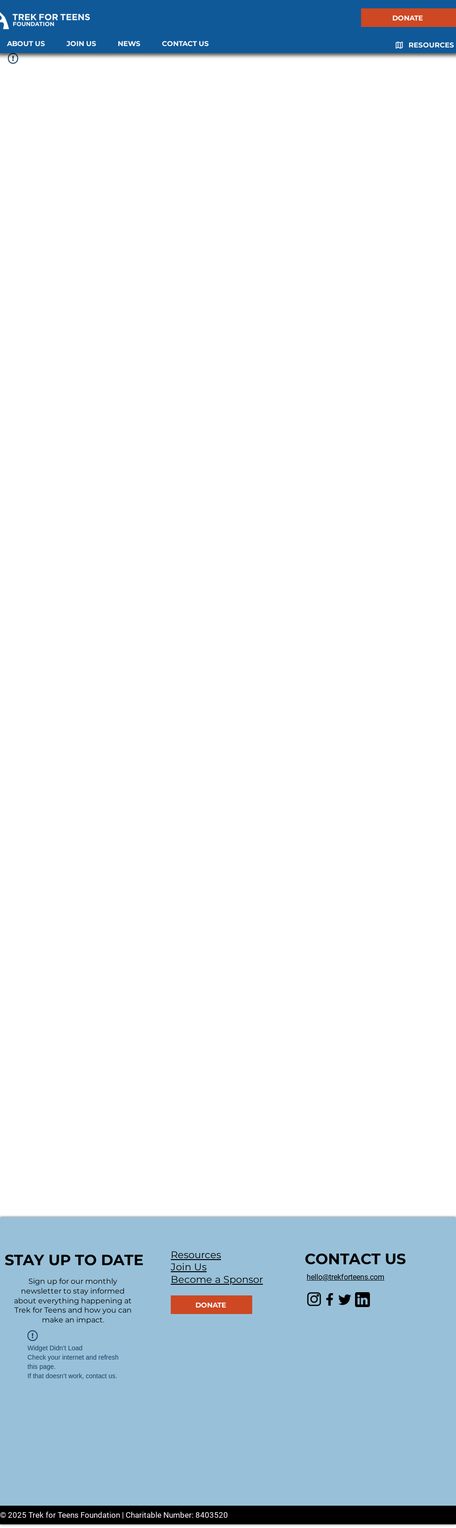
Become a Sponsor (217, 1279)
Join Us (189, 1267)
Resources (196, 1255)
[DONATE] (408, 17)
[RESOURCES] (421, 45)
